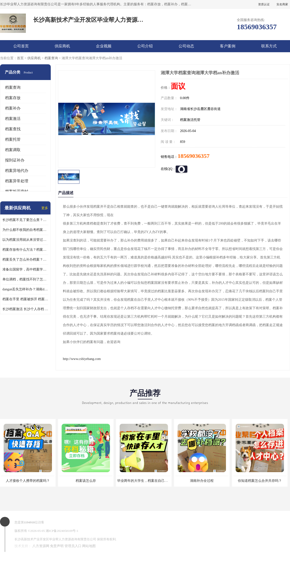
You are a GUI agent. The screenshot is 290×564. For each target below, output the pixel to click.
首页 (20, 58)
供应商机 (62, 46)
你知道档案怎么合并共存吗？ (260, 481)
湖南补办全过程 (202, 481)
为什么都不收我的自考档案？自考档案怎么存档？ (25, 230)
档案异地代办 (16, 170)
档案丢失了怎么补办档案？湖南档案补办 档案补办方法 (25, 259)
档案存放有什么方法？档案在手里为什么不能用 (25, 249)
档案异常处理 (16, 181)
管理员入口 (73, 546)
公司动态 (186, 46)
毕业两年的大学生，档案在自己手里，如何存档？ (154, 481)
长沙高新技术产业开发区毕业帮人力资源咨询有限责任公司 (55, 539)
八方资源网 (40, 546)
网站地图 (89, 546)
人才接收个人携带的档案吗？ (28, 481)
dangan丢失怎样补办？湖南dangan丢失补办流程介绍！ (25, 289)
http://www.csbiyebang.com (82, 359)
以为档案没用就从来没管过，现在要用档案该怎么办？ (25, 240)
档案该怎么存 (86, 481)
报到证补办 (14, 160)
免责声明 (57, 546)
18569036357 (194, 156)
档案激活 (13, 119)
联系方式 (269, 46)
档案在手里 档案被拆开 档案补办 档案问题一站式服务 (25, 299)
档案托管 (13, 139)
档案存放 (13, 98)
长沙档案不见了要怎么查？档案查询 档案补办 (25, 220)
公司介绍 (145, 46)
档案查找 (13, 129)
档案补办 (13, 108)
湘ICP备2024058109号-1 (62, 531)
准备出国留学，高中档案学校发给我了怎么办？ (25, 269)
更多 (44, 208)
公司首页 (21, 46)
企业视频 (103, 46)
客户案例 (227, 46)
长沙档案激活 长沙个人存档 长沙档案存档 (25, 309)
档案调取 (13, 150)
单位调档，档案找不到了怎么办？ (25, 279)
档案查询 (51, 58)
